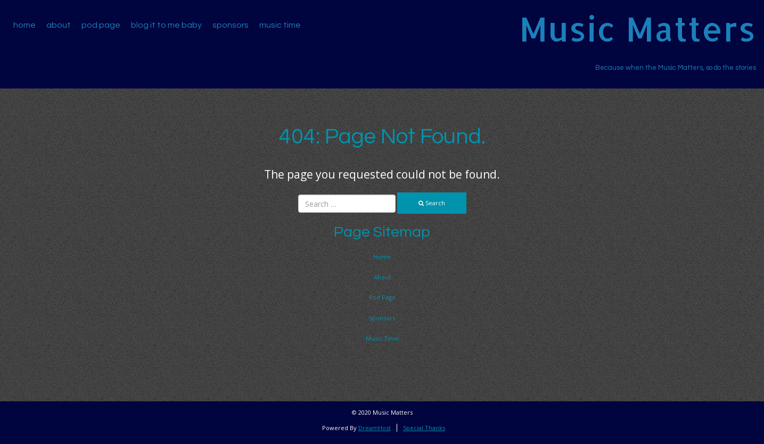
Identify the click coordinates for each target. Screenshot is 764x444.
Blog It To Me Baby (166, 25)
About (58, 25)
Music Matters (637, 28)
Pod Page (100, 25)
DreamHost (374, 428)
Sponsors (230, 25)
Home (24, 25)
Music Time (280, 25)
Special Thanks (424, 428)
